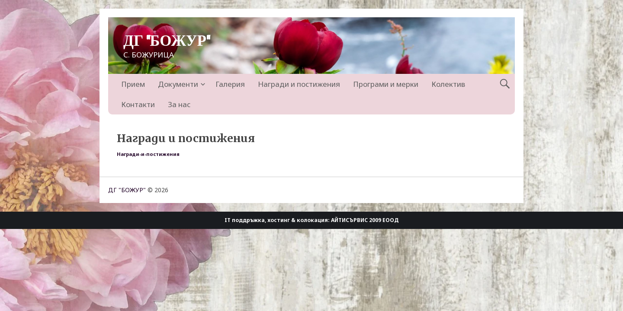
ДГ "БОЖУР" (166, 41)
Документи (178, 84)
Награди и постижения (299, 84)
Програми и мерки (385, 84)
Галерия (230, 84)
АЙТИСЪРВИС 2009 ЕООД (365, 220)
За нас (179, 104)
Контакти (138, 104)
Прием (133, 84)
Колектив (448, 84)
